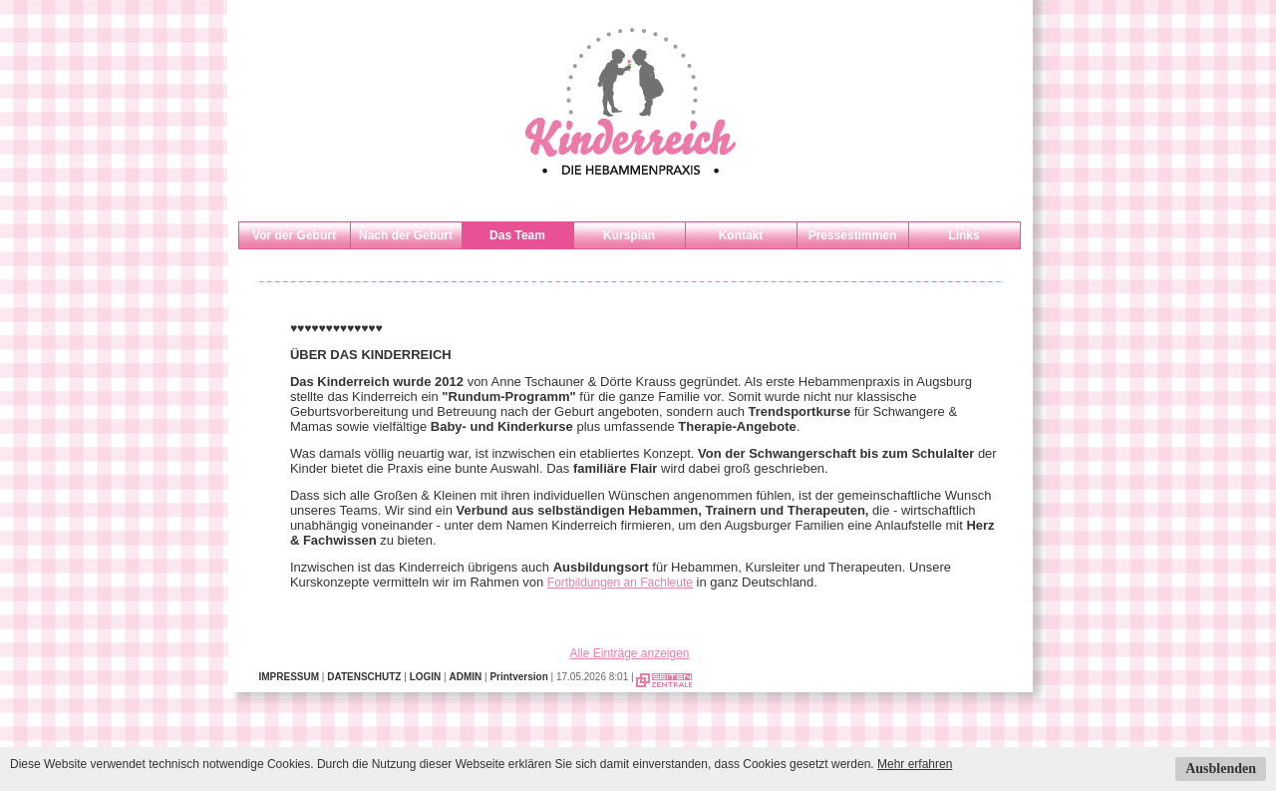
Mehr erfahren (914, 764)
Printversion (518, 676)
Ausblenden (1220, 768)
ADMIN (465, 676)
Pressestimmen (852, 235)
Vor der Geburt (294, 235)
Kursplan (629, 235)
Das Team (517, 235)
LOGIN (426, 676)
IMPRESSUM (289, 676)
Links (963, 235)
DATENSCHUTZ (364, 676)
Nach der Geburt (406, 235)
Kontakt (741, 235)
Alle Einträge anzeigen (629, 653)
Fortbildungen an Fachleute (620, 583)
